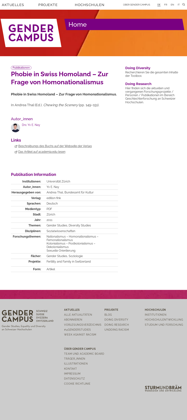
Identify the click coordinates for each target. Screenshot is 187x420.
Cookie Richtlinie (77, 383)
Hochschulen (90, 5)
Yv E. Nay (53, 187)
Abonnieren (73, 319)
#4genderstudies (77, 329)
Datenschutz (74, 378)
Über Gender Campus (136, 4)
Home (77, 24)
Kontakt (70, 368)
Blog (108, 314)
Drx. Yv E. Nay (31, 125)
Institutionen (155, 314)
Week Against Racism (80, 334)
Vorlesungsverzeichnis (82, 324)
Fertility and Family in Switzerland (69, 261)
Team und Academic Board (84, 353)
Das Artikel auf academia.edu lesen (41, 151)
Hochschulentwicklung (164, 319)
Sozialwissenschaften (61, 231)
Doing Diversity (137, 68)
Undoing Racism (116, 329)
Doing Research (138, 84)
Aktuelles (13, 5)
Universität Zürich (58, 181)
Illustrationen (76, 363)
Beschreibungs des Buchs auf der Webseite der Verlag (55, 146)
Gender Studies (57, 225)
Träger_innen (74, 358)
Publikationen (21, 67)
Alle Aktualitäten (78, 314)
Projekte (48, 5)
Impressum (72, 373)
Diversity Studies (80, 225)
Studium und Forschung (164, 324)
